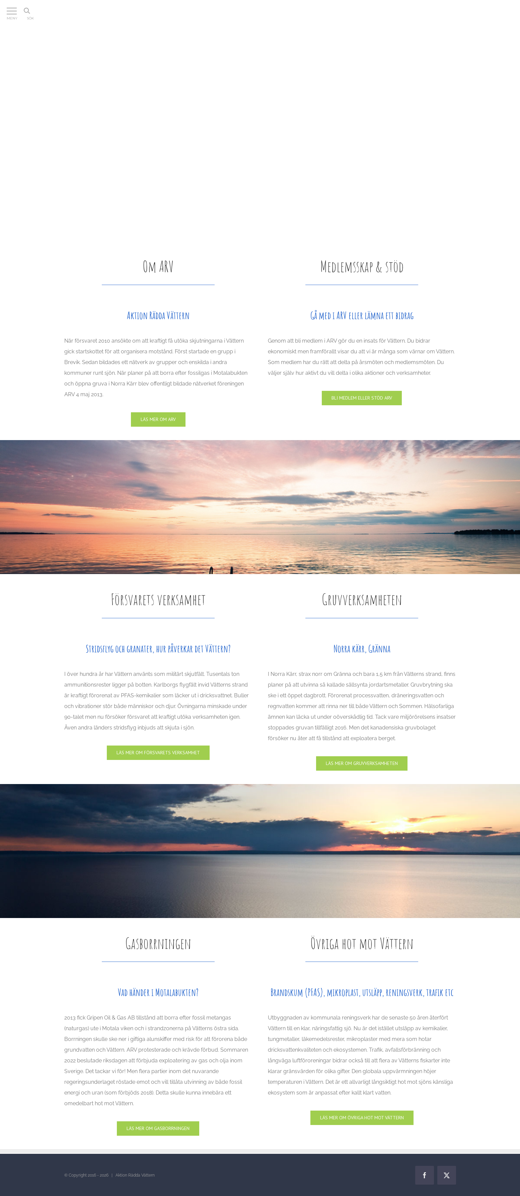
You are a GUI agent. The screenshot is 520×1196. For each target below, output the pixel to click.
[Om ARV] (158, 419)
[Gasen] (158, 1128)
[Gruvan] (361, 763)
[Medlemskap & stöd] (362, 398)
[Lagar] (362, 1118)
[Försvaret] (158, 753)
